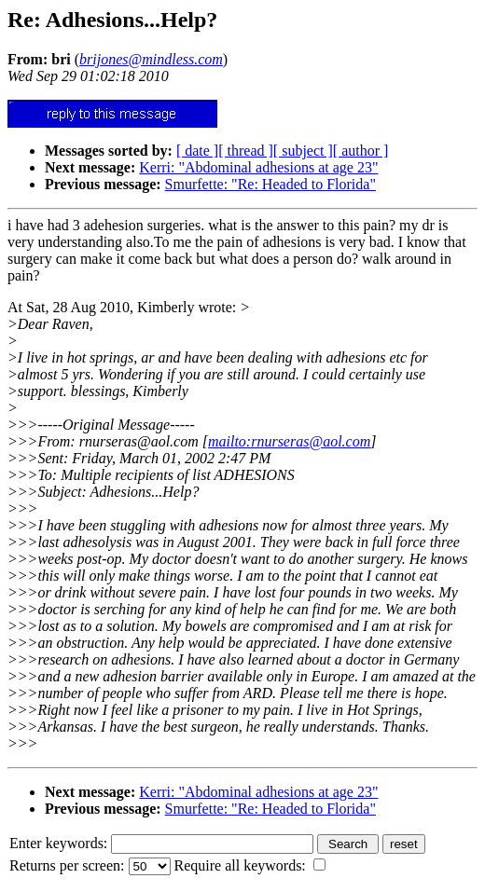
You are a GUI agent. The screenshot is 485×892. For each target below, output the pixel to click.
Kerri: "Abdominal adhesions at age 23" (258, 167)
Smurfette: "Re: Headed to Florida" (270, 184)
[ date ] (197, 150)
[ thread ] (245, 150)
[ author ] (361, 150)
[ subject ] (303, 150)
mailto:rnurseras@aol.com (289, 441)
